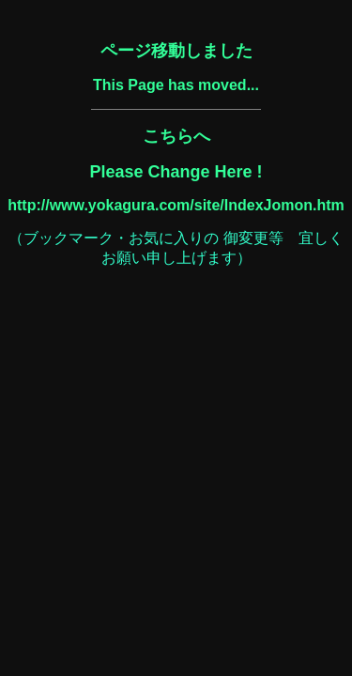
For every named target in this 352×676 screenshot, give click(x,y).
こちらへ (176, 136)
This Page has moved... (176, 85)
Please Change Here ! (175, 171)
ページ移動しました (176, 50)
